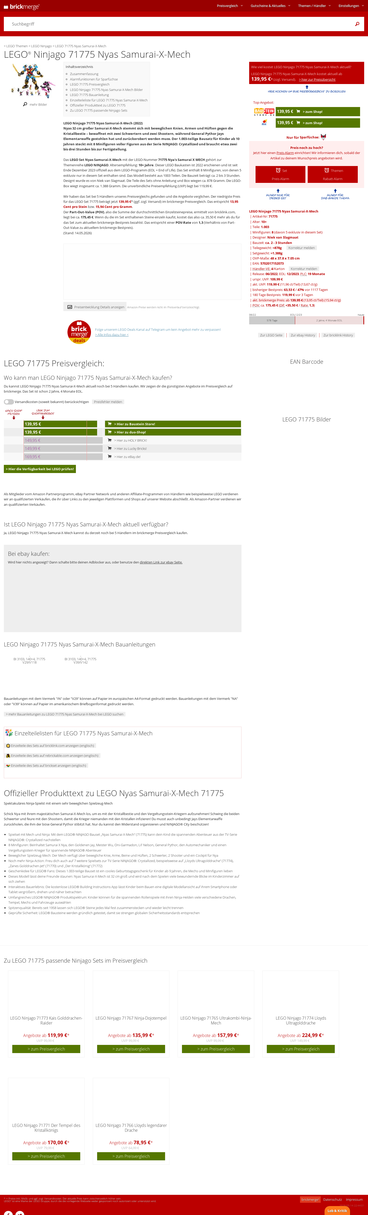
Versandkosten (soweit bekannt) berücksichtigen (52, 401)
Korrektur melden (302, 247)
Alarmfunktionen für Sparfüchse (94, 79)
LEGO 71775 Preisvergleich (90, 84)
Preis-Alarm (285, 152)
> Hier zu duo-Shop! (126, 432)
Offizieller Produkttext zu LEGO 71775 (97, 105)
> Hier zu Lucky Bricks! (126, 448)
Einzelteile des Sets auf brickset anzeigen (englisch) (46, 765)
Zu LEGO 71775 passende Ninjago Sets (98, 110)
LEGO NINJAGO (96, 165)
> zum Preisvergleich (46, 1049)
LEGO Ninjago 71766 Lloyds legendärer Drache (131, 1128)
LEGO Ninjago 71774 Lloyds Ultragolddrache (301, 1020)
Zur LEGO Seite (271, 335)
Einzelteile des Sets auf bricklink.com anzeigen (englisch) (50, 745)
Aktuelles (268, 5)
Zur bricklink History (338, 335)
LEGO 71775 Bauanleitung (89, 94)
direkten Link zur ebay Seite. (161, 562)
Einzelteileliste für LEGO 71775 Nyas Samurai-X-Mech (109, 100)
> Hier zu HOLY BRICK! (126, 440)
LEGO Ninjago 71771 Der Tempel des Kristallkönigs (46, 1128)
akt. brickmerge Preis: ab (296, 300)
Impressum (354, 1199)
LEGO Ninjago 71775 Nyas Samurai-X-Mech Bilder (106, 89)
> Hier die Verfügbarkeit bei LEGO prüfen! (40, 469)
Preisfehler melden (108, 401)
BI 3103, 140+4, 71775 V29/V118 (29, 660)
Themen (312, 5)
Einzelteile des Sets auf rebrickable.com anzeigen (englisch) (52, 755)
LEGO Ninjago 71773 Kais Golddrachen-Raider (46, 1020)
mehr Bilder (33, 104)
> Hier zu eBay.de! (123, 456)
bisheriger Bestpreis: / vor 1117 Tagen (290, 289)
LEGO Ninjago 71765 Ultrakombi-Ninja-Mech (216, 1020)
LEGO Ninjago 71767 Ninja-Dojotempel (131, 1018)
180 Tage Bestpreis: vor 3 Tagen (282, 294)
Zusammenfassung (84, 74)
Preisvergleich (227, 5)
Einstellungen (349, 5)
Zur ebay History (303, 335)
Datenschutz (332, 1199)
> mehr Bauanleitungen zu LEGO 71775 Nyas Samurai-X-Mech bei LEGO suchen (64, 714)
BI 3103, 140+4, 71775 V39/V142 (80, 660)
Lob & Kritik (337, 1210)
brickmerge (310, 1199)
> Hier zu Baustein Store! (130, 424)
